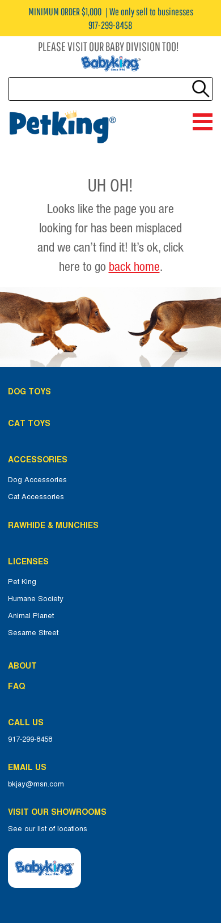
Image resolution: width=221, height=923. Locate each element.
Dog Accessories (37, 479)
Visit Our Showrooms (59, 812)
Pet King (22, 581)
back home (134, 266)
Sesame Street (33, 632)
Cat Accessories (36, 496)
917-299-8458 (30, 739)
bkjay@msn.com (36, 784)
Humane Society (35, 598)
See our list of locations (47, 828)
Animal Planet (31, 615)
